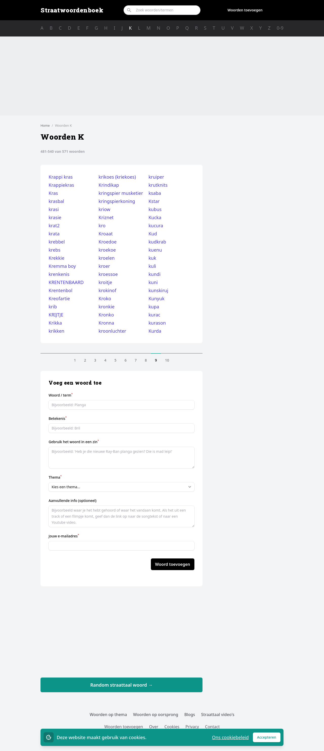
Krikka (55, 323)
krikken (56, 331)
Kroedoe (107, 242)
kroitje (105, 282)
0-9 (280, 28)
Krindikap (108, 185)
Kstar (154, 201)
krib (53, 307)
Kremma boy (62, 266)
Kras (53, 193)
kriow (104, 209)
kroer (104, 266)
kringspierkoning (116, 201)
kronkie (106, 307)
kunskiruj (158, 290)
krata (54, 234)
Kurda (155, 331)
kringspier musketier (120, 193)
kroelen (106, 258)
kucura (156, 225)
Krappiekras (61, 185)
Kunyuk (157, 298)
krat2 (54, 225)
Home (45, 125)
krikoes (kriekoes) (117, 177)
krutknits (158, 185)
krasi (54, 209)
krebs (54, 250)
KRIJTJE (56, 315)
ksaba (155, 193)
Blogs (189, 714)
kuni (153, 282)
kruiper (156, 177)
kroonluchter (112, 331)
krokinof (107, 290)
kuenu (155, 250)
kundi (155, 274)
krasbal (56, 201)
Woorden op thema (108, 714)
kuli (152, 266)
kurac (154, 315)
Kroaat (105, 234)
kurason (157, 323)
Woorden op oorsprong (155, 714)
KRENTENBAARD (66, 282)
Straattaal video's (217, 714)
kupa (154, 307)
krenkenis (59, 274)
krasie (55, 217)
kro (102, 225)
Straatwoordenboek (71, 10)
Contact (212, 726)
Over (153, 726)
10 (167, 360)
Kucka (155, 217)
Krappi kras (61, 177)
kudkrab (157, 242)
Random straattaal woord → (121, 685)
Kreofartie (59, 298)
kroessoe (108, 274)
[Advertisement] (162, 76)
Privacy (192, 726)
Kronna (106, 323)
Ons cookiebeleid (230, 737)
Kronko (106, 315)
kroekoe (107, 250)
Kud (153, 234)
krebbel (57, 242)
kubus (155, 209)
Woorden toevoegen (245, 10)
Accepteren (269, 738)
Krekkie (56, 258)
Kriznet (105, 217)
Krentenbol (60, 290)
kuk (152, 258)
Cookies (172, 726)
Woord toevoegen (172, 564)
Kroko (104, 298)
